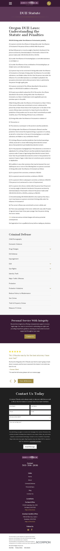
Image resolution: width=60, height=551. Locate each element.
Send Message (30, 447)
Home (30, 476)
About (30, 480)
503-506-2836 (30, 465)
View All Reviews (25, 381)
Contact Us (30, 336)
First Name (12, 406)
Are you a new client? (15, 417)
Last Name (34, 406)
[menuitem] (30, 239)
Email (32, 411)
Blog (30, 490)
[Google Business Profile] (28, 530)
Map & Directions (30, 510)
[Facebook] (32, 530)
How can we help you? (15, 422)
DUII (10, 217)
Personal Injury (30, 487)
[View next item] (15, 381)
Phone (11, 411)
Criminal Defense (30, 483)
